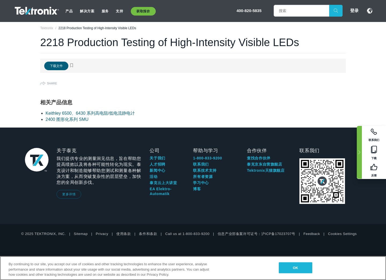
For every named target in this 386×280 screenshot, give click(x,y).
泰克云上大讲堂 (163, 183)
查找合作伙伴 (258, 158)
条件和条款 (148, 234)
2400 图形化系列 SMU (67, 119)
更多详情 (69, 194)
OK (295, 268)
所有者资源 (203, 176)
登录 (354, 10)
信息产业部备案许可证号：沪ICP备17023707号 (256, 234)
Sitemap (81, 234)
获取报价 (143, 11)
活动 (153, 176)
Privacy (102, 234)
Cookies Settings (342, 234)
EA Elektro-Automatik (161, 191)
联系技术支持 (205, 170)
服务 (105, 11)
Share (52, 83)
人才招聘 (157, 164)
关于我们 (157, 158)
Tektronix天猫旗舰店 (265, 170)
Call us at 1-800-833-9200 (187, 234)
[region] (193, 268)
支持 (119, 11)
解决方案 (87, 11)
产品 (69, 11)
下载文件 (56, 66)
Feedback (311, 234)
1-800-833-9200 (207, 158)
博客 (197, 189)
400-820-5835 (248, 10)
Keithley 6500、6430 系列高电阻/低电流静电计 (90, 113)
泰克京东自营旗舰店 (264, 164)
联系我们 (201, 164)
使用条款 (123, 234)
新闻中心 (157, 170)
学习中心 (201, 183)
